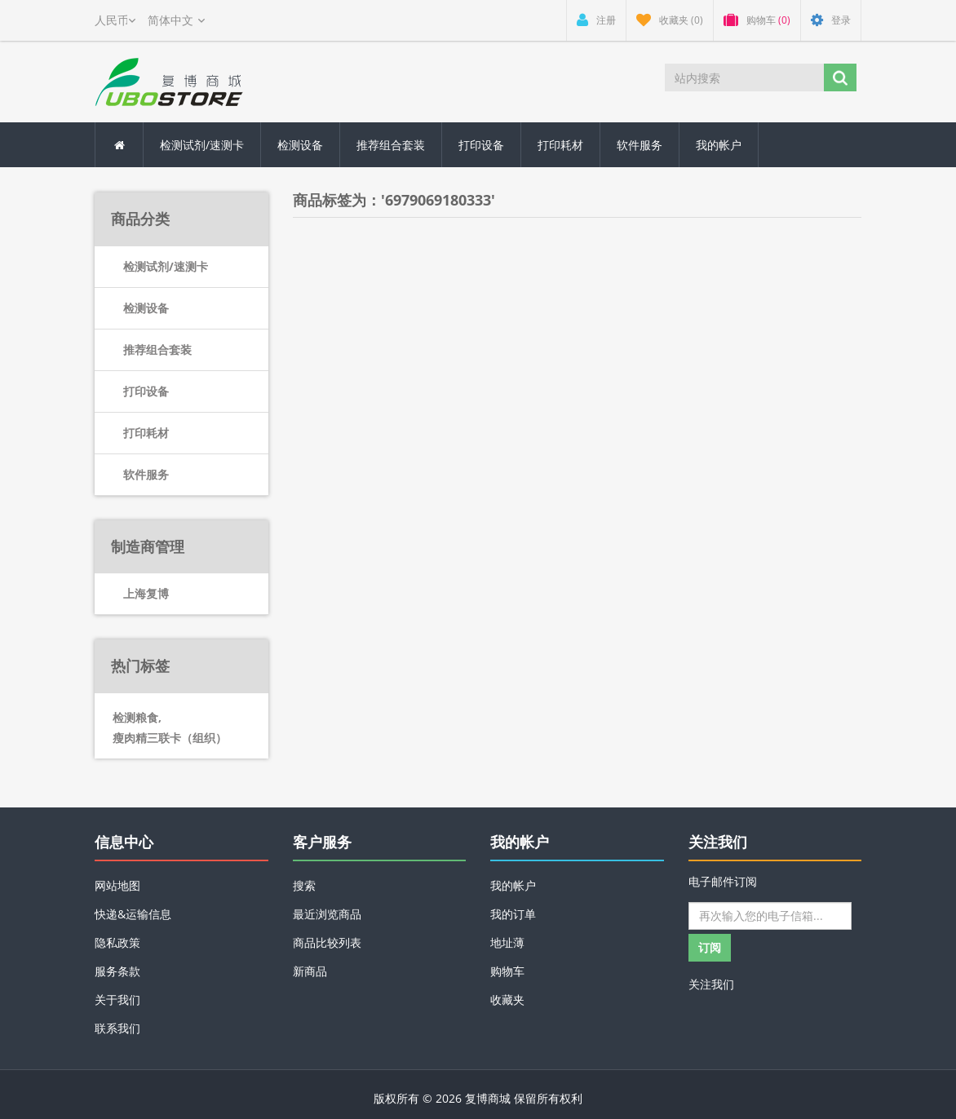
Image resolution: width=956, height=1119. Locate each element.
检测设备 (300, 145)
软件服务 (639, 145)
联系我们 (117, 1028)
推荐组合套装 (390, 145)
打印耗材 (560, 145)
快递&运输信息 (133, 914)
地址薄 (507, 942)
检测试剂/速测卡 (165, 266)
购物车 (507, 971)
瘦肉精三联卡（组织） (170, 737)
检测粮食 (137, 717)
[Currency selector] (115, 20)
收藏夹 (507, 999)
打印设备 (481, 145)
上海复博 (146, 593)
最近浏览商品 (327, 914)
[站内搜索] (744, 77)
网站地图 (117, 885)
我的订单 (513, 914)
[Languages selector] (176, 20)
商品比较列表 (327, 942)
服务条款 (117, 971)
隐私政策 (117, 942)
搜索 (304, 885)
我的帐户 (718, 145)
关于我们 (117, 999)
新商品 (310, 971)
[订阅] (770, 916)
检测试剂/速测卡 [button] (202, 145)
